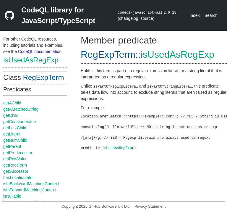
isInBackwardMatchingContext (31, 183)
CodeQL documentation (39, 51)
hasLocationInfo (18, 177)
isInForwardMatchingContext (29, 190)
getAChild (12, 103)
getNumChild (15, 140)
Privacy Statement (150, 206)
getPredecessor (17, 152)
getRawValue (15, 158)
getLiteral (11, 134)
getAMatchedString (20, 109)
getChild (10, 115)
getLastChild (14, 127)
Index (194, 15)
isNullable (12, 196)
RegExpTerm (43, 77)
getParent (12, 146)
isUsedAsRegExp (31, 60)
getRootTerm (15, 165)
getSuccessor (15, 171)
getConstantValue (19, 121)
